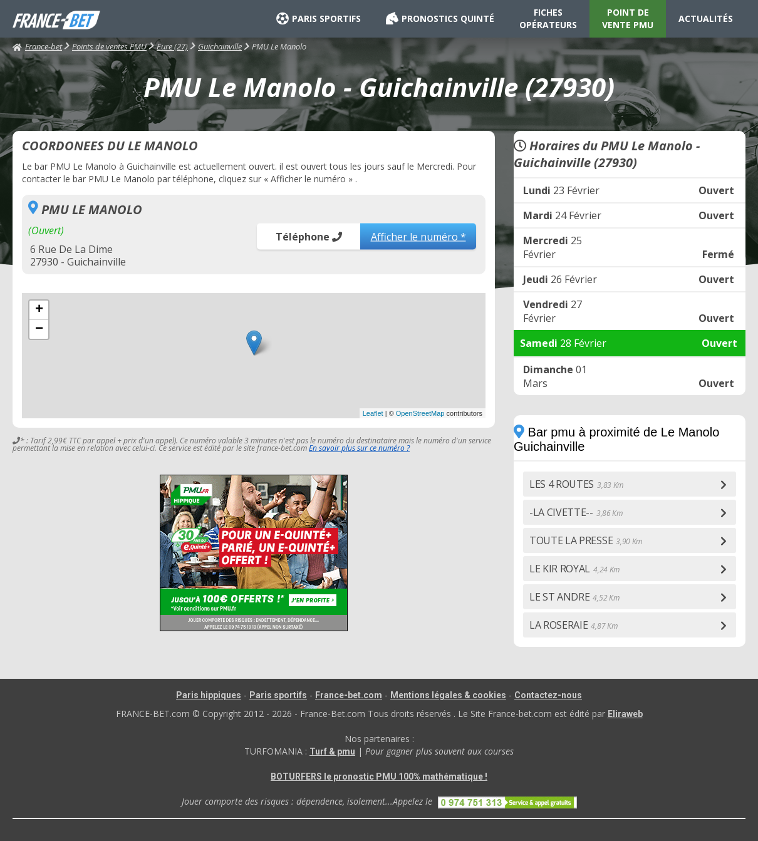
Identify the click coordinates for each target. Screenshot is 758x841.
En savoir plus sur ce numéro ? (359, 448)
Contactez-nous (548, 695)
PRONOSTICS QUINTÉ (440, 19)
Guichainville (220, 46)
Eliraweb (625, 714)
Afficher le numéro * (418, 236)
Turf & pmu (332, 751)
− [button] (39, 329)
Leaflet (373, 413)
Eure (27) (172, 46)
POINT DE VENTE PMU (627, 18)
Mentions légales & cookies (448, 695)
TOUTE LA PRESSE (585, 540)
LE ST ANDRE (574, 597)
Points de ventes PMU (109, 46)
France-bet (37, 46)
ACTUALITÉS (705, 18)
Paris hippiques (208, 695)
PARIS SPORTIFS (318, 19)
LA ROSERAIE (573, 625)
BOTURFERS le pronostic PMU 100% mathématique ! (379, 776)
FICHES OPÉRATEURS (548, 18)
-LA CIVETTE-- (576, 512)
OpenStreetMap (420, 413)
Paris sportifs (278, 695)
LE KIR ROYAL (574, 568)
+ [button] (39, 310)
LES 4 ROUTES (576, 484)
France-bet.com (348, 695)
